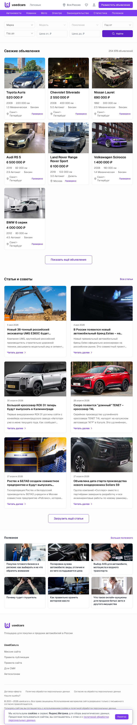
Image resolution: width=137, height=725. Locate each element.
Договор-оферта (12, 691)
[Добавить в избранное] (41, 62)
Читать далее (16, 352)
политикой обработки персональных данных (93, 708)
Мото (44, 13)
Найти (117, 33)
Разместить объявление (115, 4)
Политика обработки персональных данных (48, 691)
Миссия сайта (12, 651)
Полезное (117, 13)
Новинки (31, 13)
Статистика (100, 13)
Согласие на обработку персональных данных (97, 691)
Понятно (121, 716)
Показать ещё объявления (68, 259)
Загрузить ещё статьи (68, 518)
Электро (57, 13)
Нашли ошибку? (12, 695)
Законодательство (78, 13)
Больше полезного (122, 537)
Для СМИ (9, 668)
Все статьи (126, 279)
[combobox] (19, 25)
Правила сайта (13, 662)
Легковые (35, 4)
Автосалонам (12, 673)
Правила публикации (16, 657)
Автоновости (13, 13)
